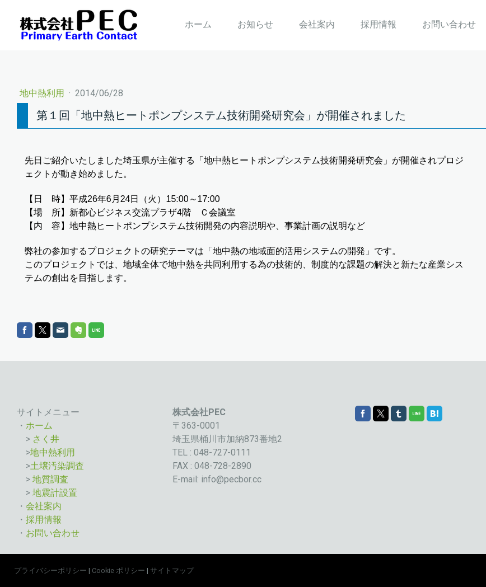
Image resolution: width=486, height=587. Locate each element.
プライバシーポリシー (50, 570)
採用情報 (378, 24)
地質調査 (50, 479)
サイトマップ (172, 570)
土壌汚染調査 (57, 466)
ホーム (198, 24)
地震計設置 (54, 492)
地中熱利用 (43, 93)
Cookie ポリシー (118, 570)
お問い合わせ (449, 24)
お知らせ (255, 24)
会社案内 (317, 24)
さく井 (45, 439)
